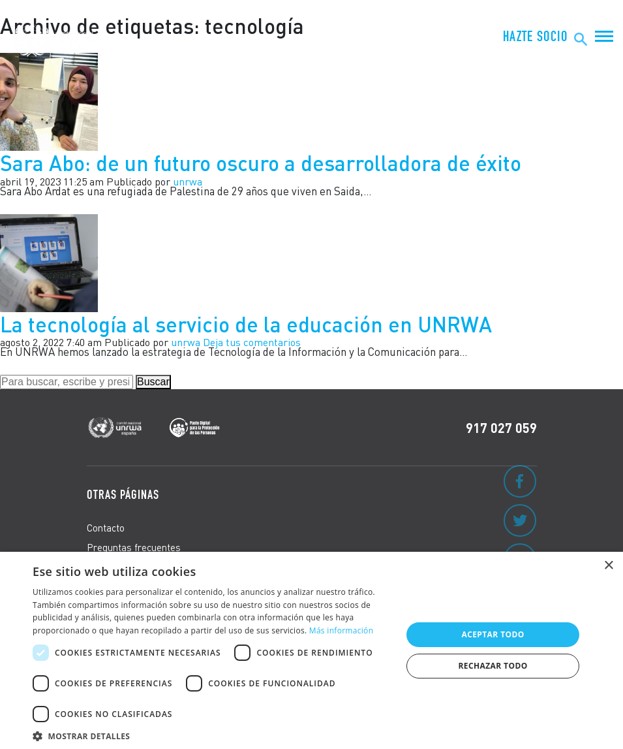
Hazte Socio (535, 36)
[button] (212, 734)
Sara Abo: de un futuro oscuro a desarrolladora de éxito (263, 163)
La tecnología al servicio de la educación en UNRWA (246, 324)
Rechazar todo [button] (493, 665)
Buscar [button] (153, 381)
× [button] (608, 566)
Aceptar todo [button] (492, 634)
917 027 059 (501, 428)
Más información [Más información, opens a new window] (341, 630)
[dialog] (311, 650)
